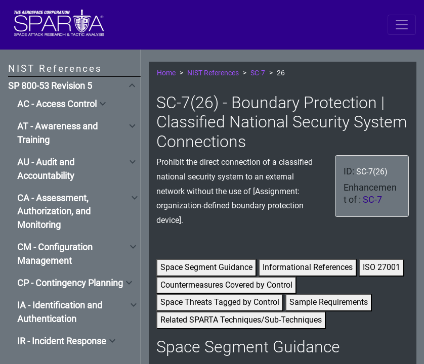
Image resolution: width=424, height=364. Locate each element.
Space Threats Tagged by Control (219, 302)
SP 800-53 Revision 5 (50, 86)
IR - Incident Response (61, 341)
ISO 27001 (381, 267)
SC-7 (257, 73)
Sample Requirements (328, 302)
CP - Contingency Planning (70, 283)
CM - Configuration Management (55, 253)
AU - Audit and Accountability (45, 168)
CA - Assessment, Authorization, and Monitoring (54, 211)
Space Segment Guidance (206, 267)
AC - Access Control (57, 104)
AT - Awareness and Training (57, 133)
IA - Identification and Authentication (59, 312)
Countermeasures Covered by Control (226, 285)
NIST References (213, 73)
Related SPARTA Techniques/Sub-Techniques (241, 320)
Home (166, 73)
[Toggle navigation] (402, 25)
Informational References (308, 267)
